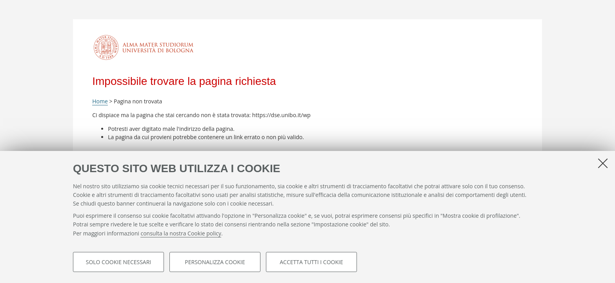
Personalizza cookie (215, 262)
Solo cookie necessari (118, 262)
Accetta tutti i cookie (311, 262)
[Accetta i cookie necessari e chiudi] (603, 163)
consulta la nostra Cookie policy (180, 233)
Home (100, 101)
